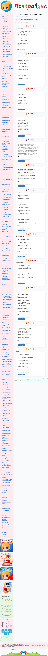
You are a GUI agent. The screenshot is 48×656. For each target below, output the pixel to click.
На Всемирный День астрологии (6, 331)
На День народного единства (6, 15)
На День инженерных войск (6, 375)
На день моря (4, 134)
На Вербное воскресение (7, 294)
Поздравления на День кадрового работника (7, 603)
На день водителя (5, 440)
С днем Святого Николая (7, 49)
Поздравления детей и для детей (6, 525)
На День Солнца (5, 243)
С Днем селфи (5, 490)
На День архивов (5, 347)
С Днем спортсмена (6, 189)
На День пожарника (6, 292)
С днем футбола (5, 58)
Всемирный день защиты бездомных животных (7, 464)
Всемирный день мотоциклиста (5, 20)
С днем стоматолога (6, 413)
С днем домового (5, 407)
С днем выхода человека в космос (7, 300)
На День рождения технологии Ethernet (6, 288)
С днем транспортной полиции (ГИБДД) (6, 393)
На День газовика (5, 467)
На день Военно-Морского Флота (5, 442)
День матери (4, 93)
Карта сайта (13, 649)
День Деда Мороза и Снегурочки (6, 503)
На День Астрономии (6, 226)
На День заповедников (6, 369)
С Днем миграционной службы (7, 180)
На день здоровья (5, 286)
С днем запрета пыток (6, 423)
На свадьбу (4, 515)
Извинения (4, 534)
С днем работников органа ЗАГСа (6, 29)
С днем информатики (6, 64)
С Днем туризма (5, 141)
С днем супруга (5, 26)
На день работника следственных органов (6, 267)
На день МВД (5, 273)
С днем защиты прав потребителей (6, 311)
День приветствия (5, 88)
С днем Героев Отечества (7, 68)
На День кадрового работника (6, 228)
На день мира (5, 131)
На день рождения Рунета (6, 270)
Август (6, 630)
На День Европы (5, 248)
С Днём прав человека (6, 66)
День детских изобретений (5, 496)
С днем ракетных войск (7, 54)
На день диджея (5, 346)
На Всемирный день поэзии (6, 324)
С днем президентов (6, 385)
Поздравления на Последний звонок (7, 609)
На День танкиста (5, 23)
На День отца (4, 462)
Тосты (3, 529)
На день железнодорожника (6, 438)
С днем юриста (5, 56)
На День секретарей (6, 252)
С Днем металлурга (6, 172)
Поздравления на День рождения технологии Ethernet (8, 599)
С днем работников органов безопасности (6, 44)
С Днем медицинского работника (6, 195)
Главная (16, 16)
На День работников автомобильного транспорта (6, 99)
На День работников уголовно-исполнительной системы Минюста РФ (6, 339)
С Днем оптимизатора (6, 214)
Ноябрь (6, 631)
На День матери (5, 239)
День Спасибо (5, 494)
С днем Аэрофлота (6, 387)
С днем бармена (5, 420)
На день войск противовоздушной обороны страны (6, 280)
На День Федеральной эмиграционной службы (7, 390)
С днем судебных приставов (5, 428)
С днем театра (5, 302)
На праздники (5, 513)
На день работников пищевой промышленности (6, 104)
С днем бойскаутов (6, 422)
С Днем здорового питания (5, 200)
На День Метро (5, 231)
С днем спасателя (5, 384)
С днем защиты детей (6, 218)
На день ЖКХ (5, 367)
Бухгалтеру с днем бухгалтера (6, 144)
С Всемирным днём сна (7, 24)
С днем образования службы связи (6, 52)
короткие (27, 22)
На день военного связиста (5, 118)
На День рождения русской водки (6, 417)
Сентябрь (10, 630)
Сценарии (4, 536)
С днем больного (5, 405)
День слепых (4, 78)
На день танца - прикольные (5, 275)
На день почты (5, 122)
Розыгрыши (4, 532)
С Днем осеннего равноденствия (5, 149)
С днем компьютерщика (7, 403)
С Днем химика (5, 211)
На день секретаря (6, 129)
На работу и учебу (6, 512)
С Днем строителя (6, 169)
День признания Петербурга (5, 80)
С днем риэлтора (5, 41)
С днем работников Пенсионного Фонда (6, 39)
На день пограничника (6, 433)
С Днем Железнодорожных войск (7, 167)
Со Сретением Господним (5, 476)
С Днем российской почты (6, 175)
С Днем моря (4, 146)
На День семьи (5, 234)
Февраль (6, 632)
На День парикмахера (6, 469)
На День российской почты (6, 446)
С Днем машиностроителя (6, 152)
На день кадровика (6, 120)
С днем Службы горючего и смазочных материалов (6, 397)
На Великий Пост (5, 352)
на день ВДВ (17, 19)
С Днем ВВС (4, 164)
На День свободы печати (7, 250)
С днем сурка (4, 425)
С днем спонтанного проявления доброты (6, 401)
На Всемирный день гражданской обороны (6, 363)
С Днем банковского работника (6, 47)
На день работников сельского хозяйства (6, 111)
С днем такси (4, 313)
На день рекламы (5, 115)
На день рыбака (5, 448)
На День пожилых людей (7, 474)
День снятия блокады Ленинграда (6, 499)
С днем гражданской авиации (6, 60)
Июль (3, 630)
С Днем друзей (5, 207)
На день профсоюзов (6, 107)
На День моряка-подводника (5, 334)
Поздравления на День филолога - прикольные (7, 606)
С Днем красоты (5, 154)
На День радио (5, 245)
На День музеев (5, 233)
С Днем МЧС (4, 488)
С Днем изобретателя (6, 187)
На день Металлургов (6, 458)
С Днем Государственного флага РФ (7, 159)
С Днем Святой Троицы (7, 197)
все (16, 22)
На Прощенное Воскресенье (5, 357)
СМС (3, 527)
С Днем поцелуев (5, 139)
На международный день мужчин (7, 75)
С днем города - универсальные (5, 220)
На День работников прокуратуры (6, 381)
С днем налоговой (5, 319)
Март (10, 632)
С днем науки (5, 415)
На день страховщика (6, 113)
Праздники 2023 (4, 637)
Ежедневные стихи (6, 517)
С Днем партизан (5, 171)
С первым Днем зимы (6, 31)
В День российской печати (6, 378)
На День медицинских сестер (6, 237)
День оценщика (5, 86)
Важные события (5, 510)
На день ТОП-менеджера (7, 258)
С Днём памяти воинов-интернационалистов (7, 480)
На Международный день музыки (6, 137)
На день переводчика (6, 127)
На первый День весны (7, 359)
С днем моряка (5, 317)
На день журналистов (6, 133)
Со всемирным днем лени (6, 486)
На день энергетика (6, 452)
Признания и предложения (4, 520)
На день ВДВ (4, 70)
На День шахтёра (5, 460)
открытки (21, 22)
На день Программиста (7, 450)
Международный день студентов (6, 90)
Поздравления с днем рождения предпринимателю (8, 612)
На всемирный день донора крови (6, 192)
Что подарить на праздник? (4, 639)
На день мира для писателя (5, 350)
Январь (3, 632)
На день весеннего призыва (6, 261)
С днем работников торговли (6, 321)
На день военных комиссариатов (5, 256)
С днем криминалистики (7, 361)
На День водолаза (5, 246)
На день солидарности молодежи (6, 264)
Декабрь (10, 631)
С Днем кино (4, 162)
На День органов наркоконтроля (5, 343)
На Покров (4, 492)
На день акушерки (6, 470)
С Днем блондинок (6, 212)
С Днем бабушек (5, 315)
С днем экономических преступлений (7, 308)
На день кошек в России (7, 366)
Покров (35, 19)
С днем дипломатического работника (6, 410)
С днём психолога (5, 18)
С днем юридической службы (6, 305)
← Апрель (5, 627)
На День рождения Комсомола (6, 95)
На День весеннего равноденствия (6, 328)
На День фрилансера (6, 241)
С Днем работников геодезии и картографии (7, 297)
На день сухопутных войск (6, 205)
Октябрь (2, 631)
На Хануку (4, 36)
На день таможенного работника (6, 431)
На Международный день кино (6, 34)
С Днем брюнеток (5, 216)
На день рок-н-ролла (6, 253)
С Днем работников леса (7, 156)
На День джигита (5, 354)
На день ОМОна (5, 109)
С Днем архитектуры (6, 177)
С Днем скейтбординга (7, 186)
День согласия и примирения (5, 84)
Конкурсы (4, 530)
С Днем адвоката (5, 209)
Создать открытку (21, 49)
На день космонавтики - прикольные (7, 283)
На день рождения (6, 508)
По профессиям (5, 522)
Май (7, 619)
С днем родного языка (6, 457)
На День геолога (5, 290)
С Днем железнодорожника (6, 183)
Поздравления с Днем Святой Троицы (8, 615)
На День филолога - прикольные (6, 223)
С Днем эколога (5, 202)
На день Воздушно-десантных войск (6, 72)
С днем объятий (5, 63)
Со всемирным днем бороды (6, 483)
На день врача (5, 124)
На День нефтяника (6, 472)
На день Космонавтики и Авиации (7, 454)
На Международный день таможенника (6, 372)
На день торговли (5, 435)
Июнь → (9, 627)
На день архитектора (6, 125)
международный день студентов (27, 19)
